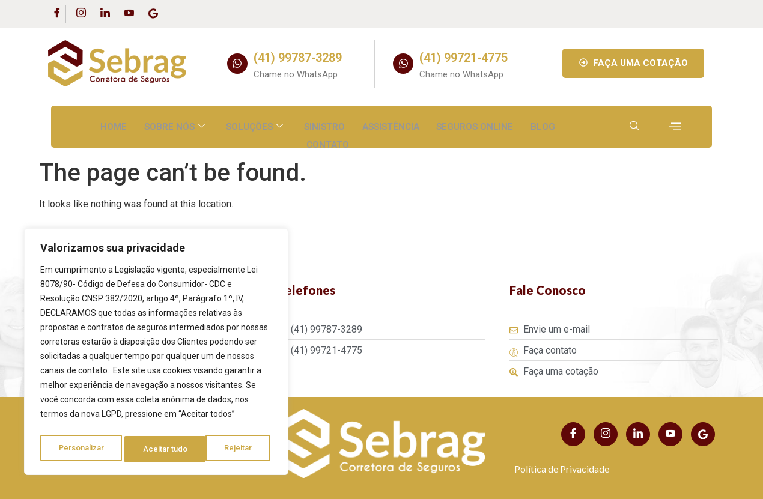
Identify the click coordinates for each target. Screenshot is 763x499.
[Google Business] (153, 14)
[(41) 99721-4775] (403, 63)
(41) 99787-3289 (298, 57)
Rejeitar (158, 449)
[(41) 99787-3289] (237, 63)
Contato (327, 137)
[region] (156, 354)
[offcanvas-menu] (674, 126)
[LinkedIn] (105, 14)
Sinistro (324, 124)
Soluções (255, 124)
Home (115, 124)
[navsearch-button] (634, 127)
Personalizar (82, 449)
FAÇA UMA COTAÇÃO (633, 63)
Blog (541, 124)
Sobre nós (175, 124)
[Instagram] (81, 14)
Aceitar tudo (233, 449)
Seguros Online (474, 124)
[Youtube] (129, 14)
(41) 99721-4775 (463, 57)
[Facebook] (57, 14)
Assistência (390, 124)
